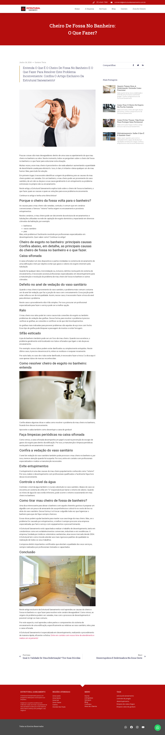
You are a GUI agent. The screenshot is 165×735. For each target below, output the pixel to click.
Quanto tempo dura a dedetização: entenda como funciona (129, 88)
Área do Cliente (139, 9)
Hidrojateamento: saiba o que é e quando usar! (130, 134)
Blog (114, 9)
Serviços (102, 9)
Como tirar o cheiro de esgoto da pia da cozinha (130, 106)
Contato (124, 9)
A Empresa (89, 9)
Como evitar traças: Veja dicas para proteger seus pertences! (130, 121)
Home (77, 9)
